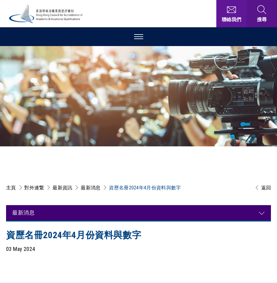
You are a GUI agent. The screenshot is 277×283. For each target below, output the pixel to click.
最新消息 (90, 188)
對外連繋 (34, 188)
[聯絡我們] (231, 13)
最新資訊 (62, 188)
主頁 (11, 188)
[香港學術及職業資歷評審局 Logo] (46, 13)
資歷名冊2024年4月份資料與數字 (145, 188)
